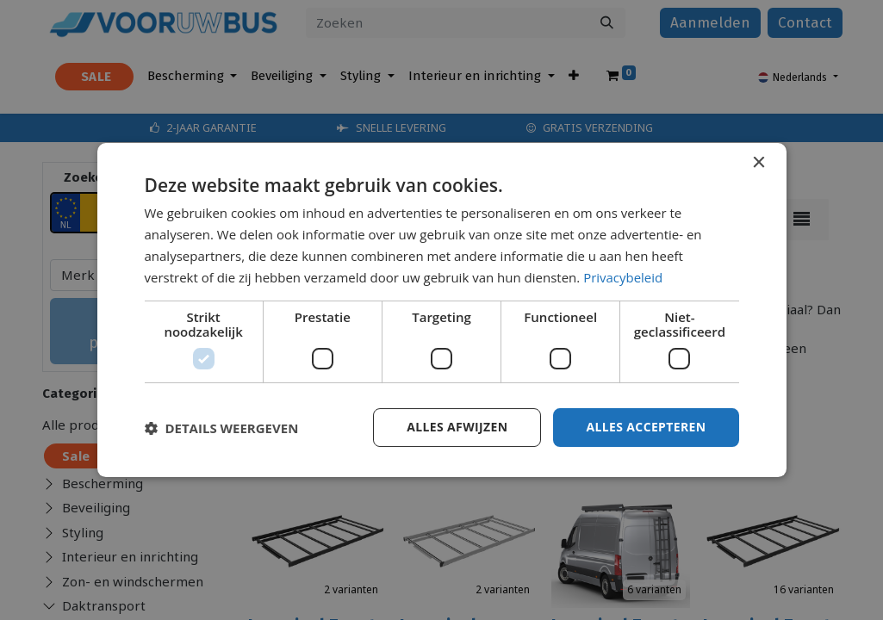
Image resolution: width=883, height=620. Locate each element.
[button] (222, 428)
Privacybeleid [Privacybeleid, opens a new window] (622, 277)
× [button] (758, 163)
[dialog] (442, 310)
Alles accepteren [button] (646, 426)
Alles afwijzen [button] (456, 426)
